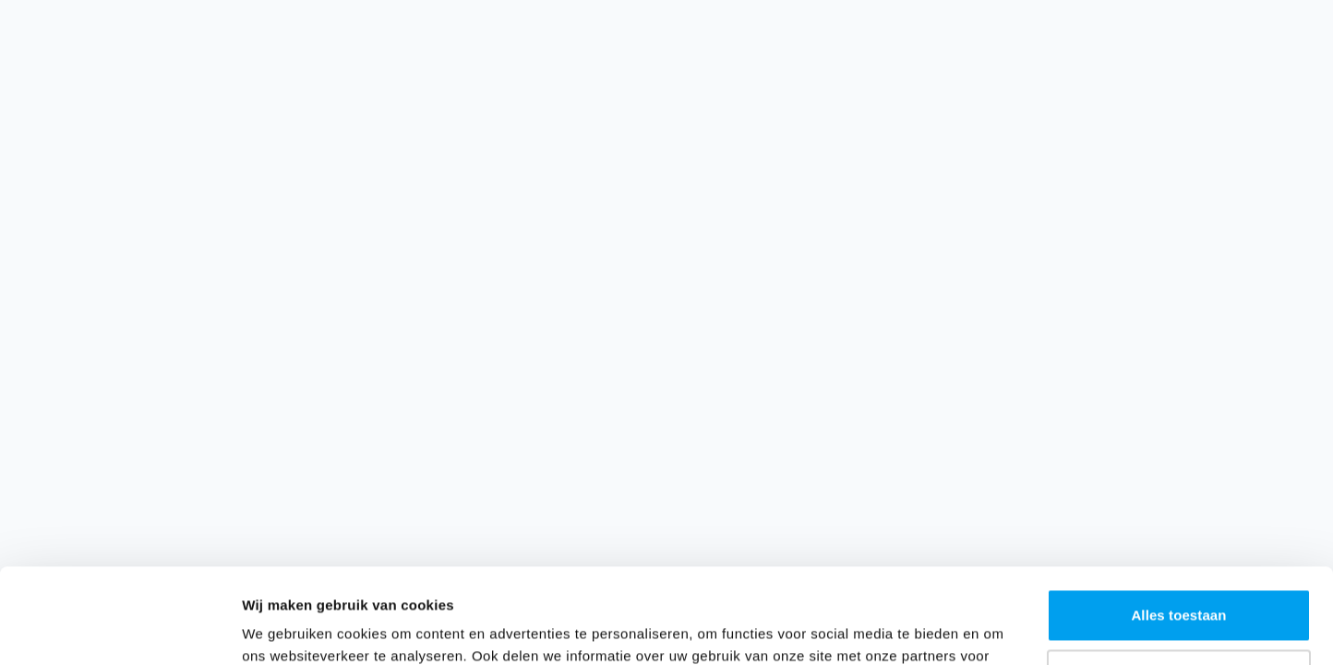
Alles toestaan (1178, 520)
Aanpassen (1179, 580)
